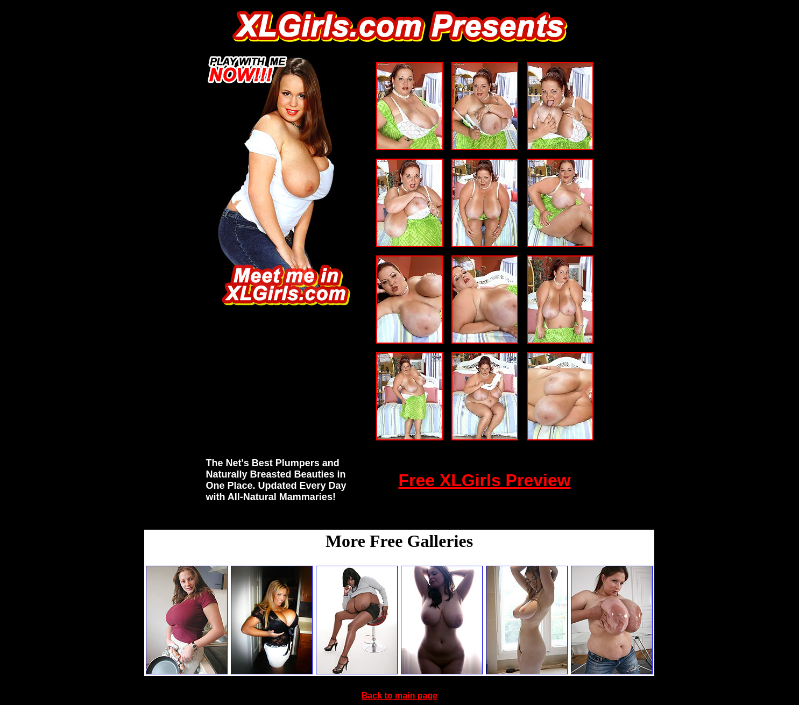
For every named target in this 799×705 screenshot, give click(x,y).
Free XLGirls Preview (484, 480)
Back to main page (399, 695)
